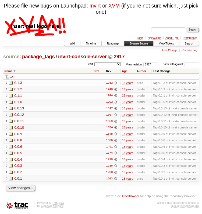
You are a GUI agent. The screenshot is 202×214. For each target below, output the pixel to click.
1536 (109, 141)
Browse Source (139, 43)
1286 (109, 166)
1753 (109, 83)
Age (124, 71)
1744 (109, 96)
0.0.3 (18, 166)
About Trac (171, 37)
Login (140, 37)
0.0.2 (18, 173)
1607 (109, 115)
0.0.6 (18, 147)
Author (141, 71)
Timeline (91, 43)
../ (11, 77)
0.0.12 (19, 115)
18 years (127, 82)
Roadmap (113, 43)
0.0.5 (18, 154)
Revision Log (189, 50)
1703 (109, 102)
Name (9, 71)
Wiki (72, 43)
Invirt (95, 6)
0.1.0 (18, 102)
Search (189, 43)
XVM (114, 6)
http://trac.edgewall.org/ (185, 206)
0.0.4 (18, 160)
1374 (109, 154)
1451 (109, 147)
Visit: (91, 63)
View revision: (134, 64)
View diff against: (181, 64)
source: (12, 56)
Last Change (170, 50)
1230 (109, 173)
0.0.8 (18, 141)
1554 (109, 128)
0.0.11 (19, 121)
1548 (109, 134)
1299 (109, 160)
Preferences (190, 37)
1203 (109, 179)
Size (97, 71)
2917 (119, 56)
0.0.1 (18, 179)
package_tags (38, 56)
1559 (109, 121)
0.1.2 (18, 89)
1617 (109, 108)
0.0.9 (18, 134)
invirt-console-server (82, 56)
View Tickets (166, 43)
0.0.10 (19, 128)
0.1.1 (18, 96)
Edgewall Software (52, 206)
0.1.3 (18, 83)
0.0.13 (19, 108)
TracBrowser (130, 196)
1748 (109, 89)
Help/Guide (154, 37)
